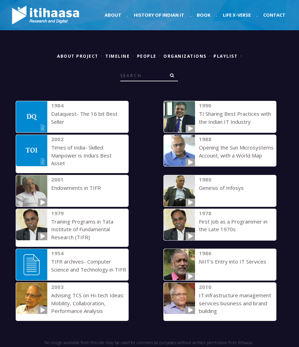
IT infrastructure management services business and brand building (235, 303)
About (113, 15)
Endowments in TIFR (76, 187)
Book (203, 15)
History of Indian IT (159, 15)
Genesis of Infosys (221, 187)
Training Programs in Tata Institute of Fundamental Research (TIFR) (82, 229)
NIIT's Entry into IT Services (232, 261)
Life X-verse (237, 15)
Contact (274, 15)
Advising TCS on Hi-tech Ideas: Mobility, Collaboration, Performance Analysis (87, 303)
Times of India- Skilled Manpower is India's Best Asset (81, 155)
